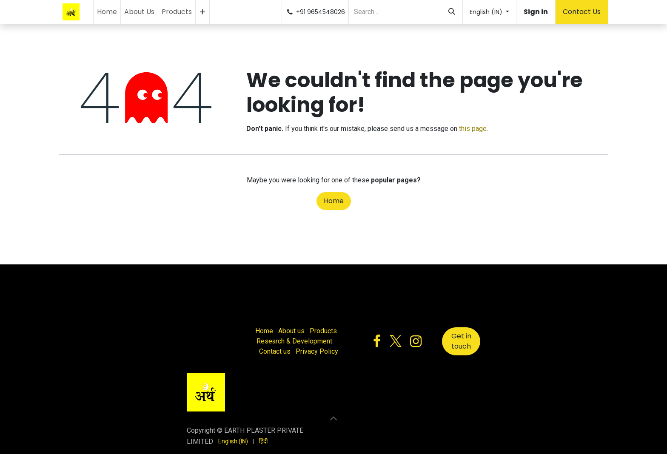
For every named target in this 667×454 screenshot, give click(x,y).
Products (323, 331)
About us (291, 331)
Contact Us (582, 12)
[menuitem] (107, 12)
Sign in (536, 12)
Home (334, 201)
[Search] (451, 12)
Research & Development (294, 341)
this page (473, 129)
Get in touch (461, 341)
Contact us (275, 351)
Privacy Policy (317, 351)
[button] (333, 418)
